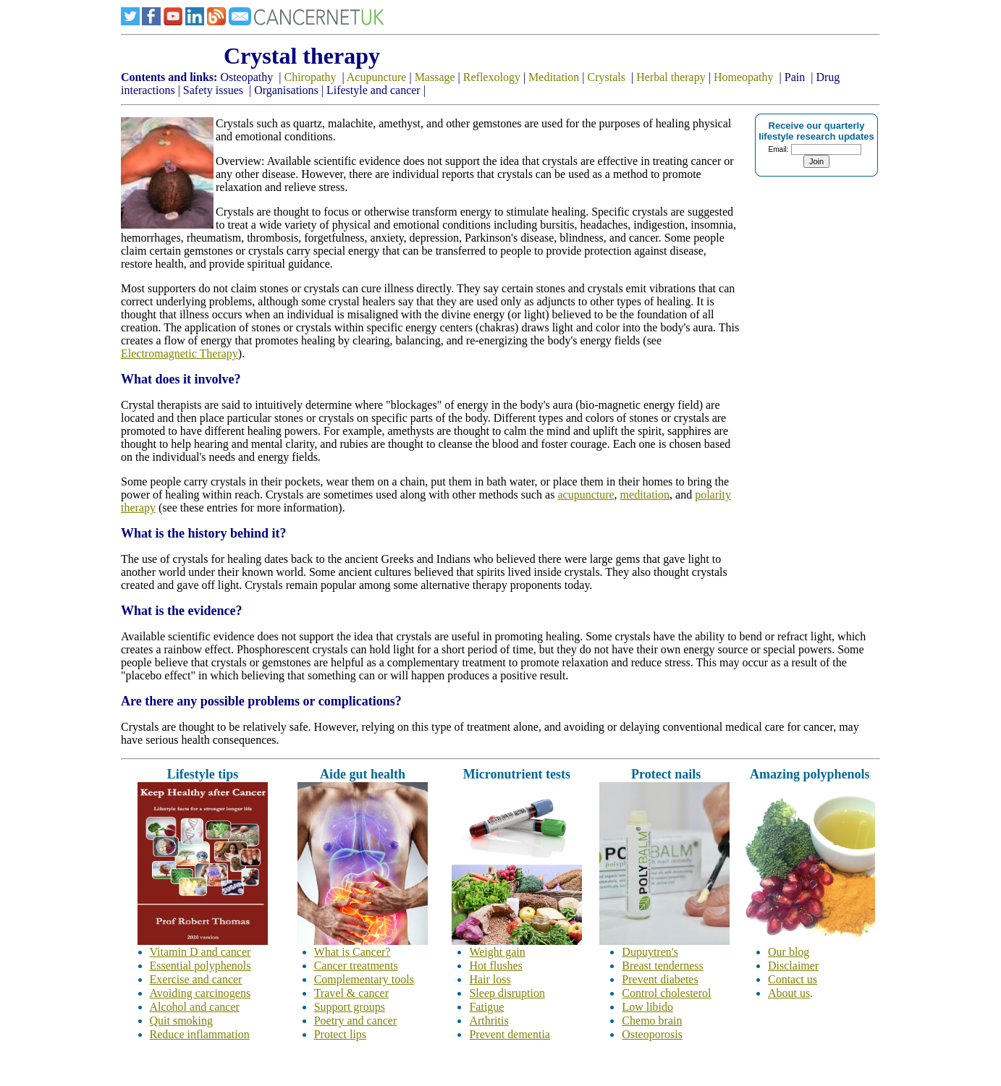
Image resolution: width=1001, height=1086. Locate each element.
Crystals (606, 77)
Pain (795, 77)
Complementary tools (364, 979)
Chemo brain (652, 1020)
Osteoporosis (652, 1034)
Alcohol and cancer (195, 1007)
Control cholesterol (666, 993)
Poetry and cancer (355, 1020)
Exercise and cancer (196, 979)
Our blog (788, 952)
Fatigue (486, 1007)
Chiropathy (310, 77)
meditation (645, 494)
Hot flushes (495, 965)
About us (789, 993)
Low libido (647, 1007)
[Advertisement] (785, 395)
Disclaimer (793, 965)
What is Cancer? (352, 952)
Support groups (349, 1007)
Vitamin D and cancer (200, 952)
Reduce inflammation (200, 1034)
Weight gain (497, 952)
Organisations (287, 90)
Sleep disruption (506, 993)
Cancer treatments (356, 965)
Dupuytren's (650, 952)
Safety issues (213, 90)
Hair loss (489, 979)
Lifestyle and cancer (373, 90)
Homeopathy (744, 77)
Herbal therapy (671, 77)
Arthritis (488, 1020)
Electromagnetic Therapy (179, 353)
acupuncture (585, 494)
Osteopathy (246, 77)
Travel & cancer (351, 993)
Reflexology (491, 77)
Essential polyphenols (200, 965)
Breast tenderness (662, 965)
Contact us (792, 979)
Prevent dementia (509, 1034)
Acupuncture (377, 77)
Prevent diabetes (660, 979)
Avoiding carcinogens (200, 993)
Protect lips (340, 1034)
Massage (435, 77)
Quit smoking (182, 1020)
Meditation (553, 77)
